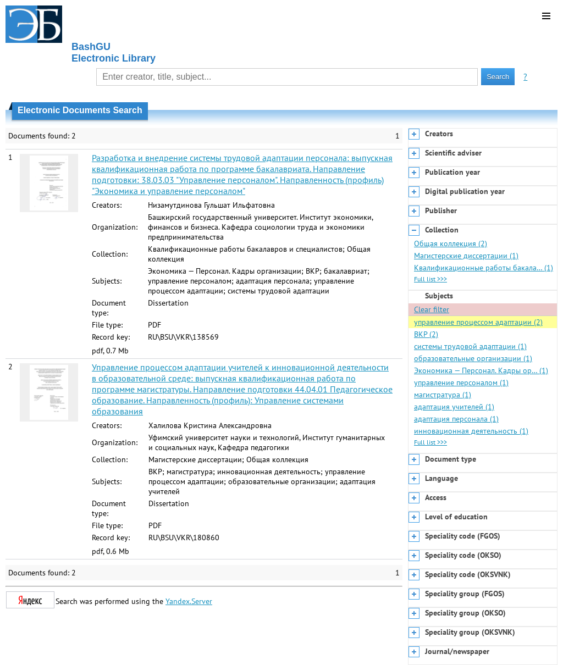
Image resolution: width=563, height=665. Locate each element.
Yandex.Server (188, 601)
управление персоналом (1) (461, 382)
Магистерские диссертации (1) (466, 256)
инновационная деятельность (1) (471, 431)
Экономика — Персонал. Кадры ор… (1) (481, 370)
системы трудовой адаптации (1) (470, 346)
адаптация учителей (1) (454, 407)
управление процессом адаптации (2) (478, 322)
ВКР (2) (426, 334)
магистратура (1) (442, 395)
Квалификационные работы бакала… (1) (483, 268)
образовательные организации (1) (473, 358)
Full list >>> (430, 279)
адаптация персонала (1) (456, 419)
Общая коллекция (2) (450, 243)
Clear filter (431, 309)
